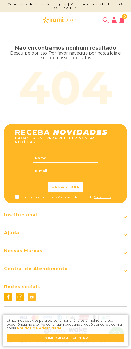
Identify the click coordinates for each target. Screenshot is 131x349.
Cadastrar (65, 187)
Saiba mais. (102, 197)
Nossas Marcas (23, 251)
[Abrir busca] (105, 20)
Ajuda (11, 232)
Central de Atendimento (36, 268)
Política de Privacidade (39, 328)
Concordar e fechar (65, 338)
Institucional (20, 215)
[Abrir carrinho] (122, 19)
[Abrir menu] (9, 20)
